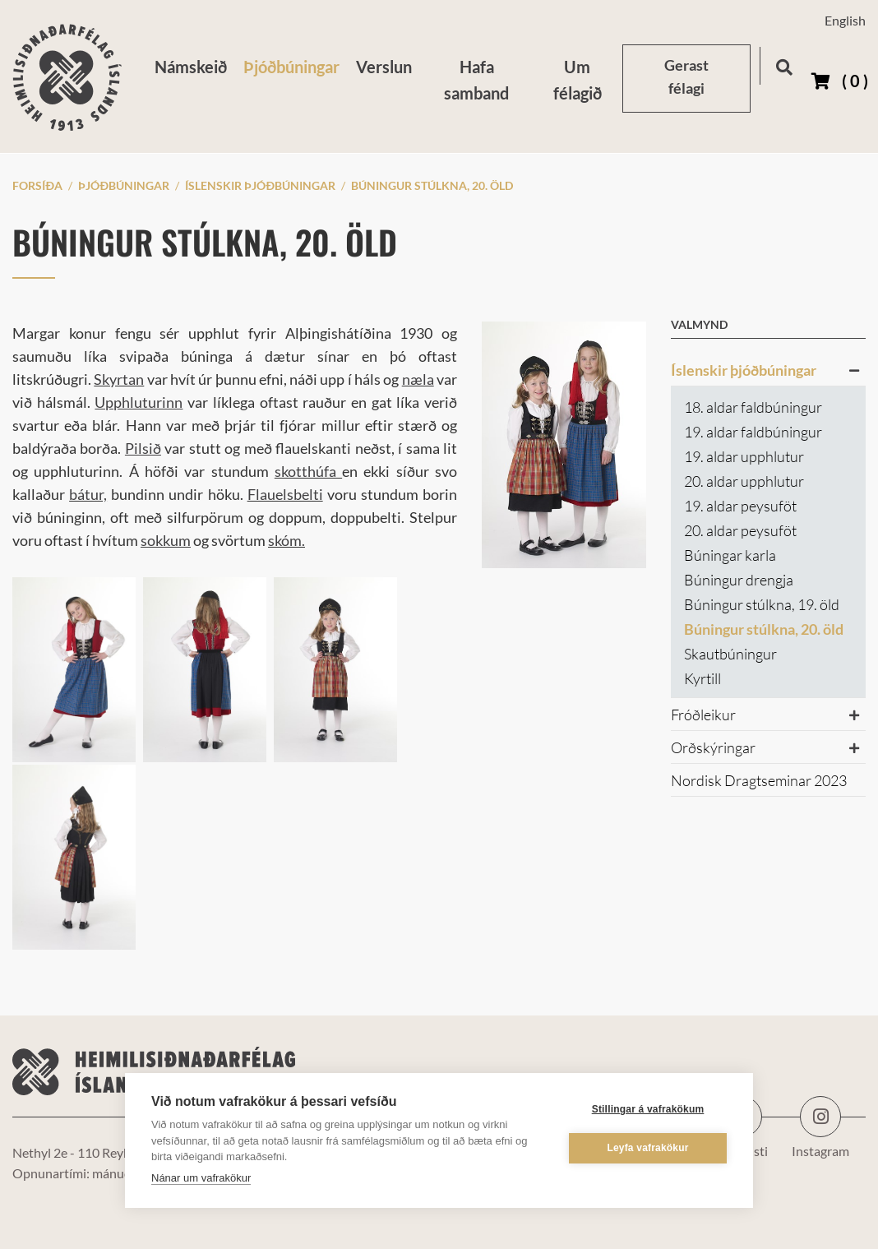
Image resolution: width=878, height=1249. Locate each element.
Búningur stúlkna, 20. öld (432, 185)
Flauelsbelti (285, 494)
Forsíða (37, 185)
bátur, (88, 494)
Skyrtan (119, 379)
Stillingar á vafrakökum (648, 1109)
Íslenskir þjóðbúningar (260, 185)
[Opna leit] (784, 64)
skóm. (286, 540)
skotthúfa (308, 471)
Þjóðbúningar (123, 185)
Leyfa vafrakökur (647, 1148)
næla (418, 379)
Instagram (820, 1116)
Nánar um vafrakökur (201, 1178)
